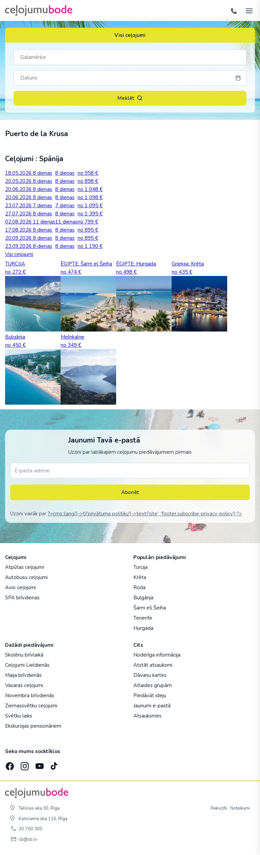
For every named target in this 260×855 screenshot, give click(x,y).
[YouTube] (39, 764)
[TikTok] (54, 764)
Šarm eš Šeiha (149, 607)
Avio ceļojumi (20, 587)
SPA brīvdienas (22, 597)
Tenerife (142, 618)
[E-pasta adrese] (130, 470)
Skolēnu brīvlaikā (24, 654)
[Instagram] (24, 764)
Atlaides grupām (152, 685)
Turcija (140, 567)
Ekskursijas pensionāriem (33, 726)
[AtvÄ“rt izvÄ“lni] (247, 10)
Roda (139, 587)
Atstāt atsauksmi (152, 665)
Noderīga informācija (156, 654)
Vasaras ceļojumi (24, 685)
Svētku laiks (18, 715)
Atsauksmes (147, 715)
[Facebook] (9, 764)
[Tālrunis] (234, 10)
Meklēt (130, 98)
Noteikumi (240, 808)
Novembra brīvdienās (29, 695)
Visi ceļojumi (130, 35)
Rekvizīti (219, 808)
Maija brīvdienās (23, 675)
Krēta (139, 577)
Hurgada (143, 628)
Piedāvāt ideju (149, 695)
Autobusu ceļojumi (26, 577)
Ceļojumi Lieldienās (27, 665)
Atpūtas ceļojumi (24, 567)
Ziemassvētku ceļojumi (31, 705)
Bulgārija (143, 597)
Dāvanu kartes (150, 675)
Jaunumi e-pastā (152, 705)
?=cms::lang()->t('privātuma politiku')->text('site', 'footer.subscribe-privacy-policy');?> (145, 513)
